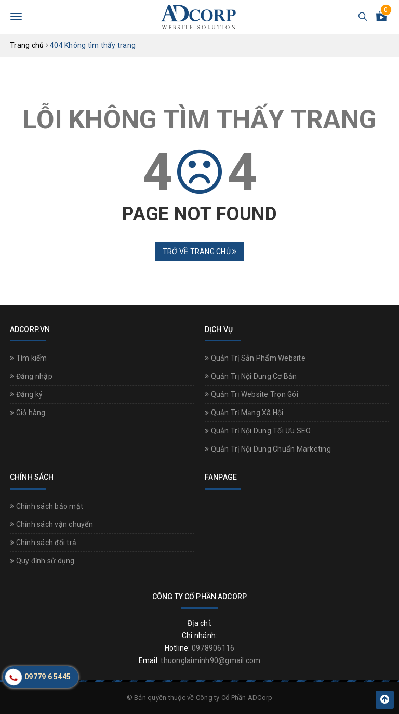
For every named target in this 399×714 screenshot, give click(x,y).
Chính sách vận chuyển (51, 524)
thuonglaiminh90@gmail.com (210, 660)
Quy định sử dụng (42, 561)
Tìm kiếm (28, 358)
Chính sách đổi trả (43, 542)
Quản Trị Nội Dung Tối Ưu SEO (258, 431)
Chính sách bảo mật (46, 506)
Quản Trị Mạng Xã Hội (244, 412)
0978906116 (213, 648)
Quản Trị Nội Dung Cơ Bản (251, 376)
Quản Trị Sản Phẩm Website (255, 358)
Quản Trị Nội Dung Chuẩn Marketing (268, 449)
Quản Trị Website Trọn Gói (251, 394)
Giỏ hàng (28, 412)
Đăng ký (26, 394)
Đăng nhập (31, 376)
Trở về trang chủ (200, 251)
